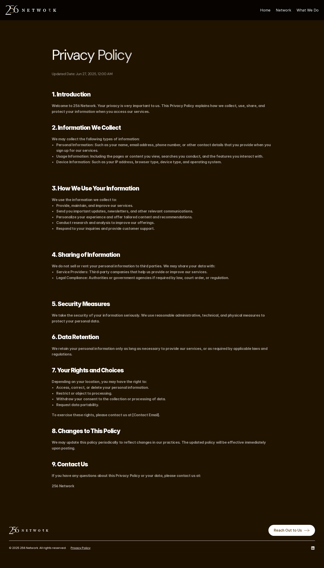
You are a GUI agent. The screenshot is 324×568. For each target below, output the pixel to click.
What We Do (308, 10)
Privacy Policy (80, 548)
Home (265, 10)
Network (283, 10)
